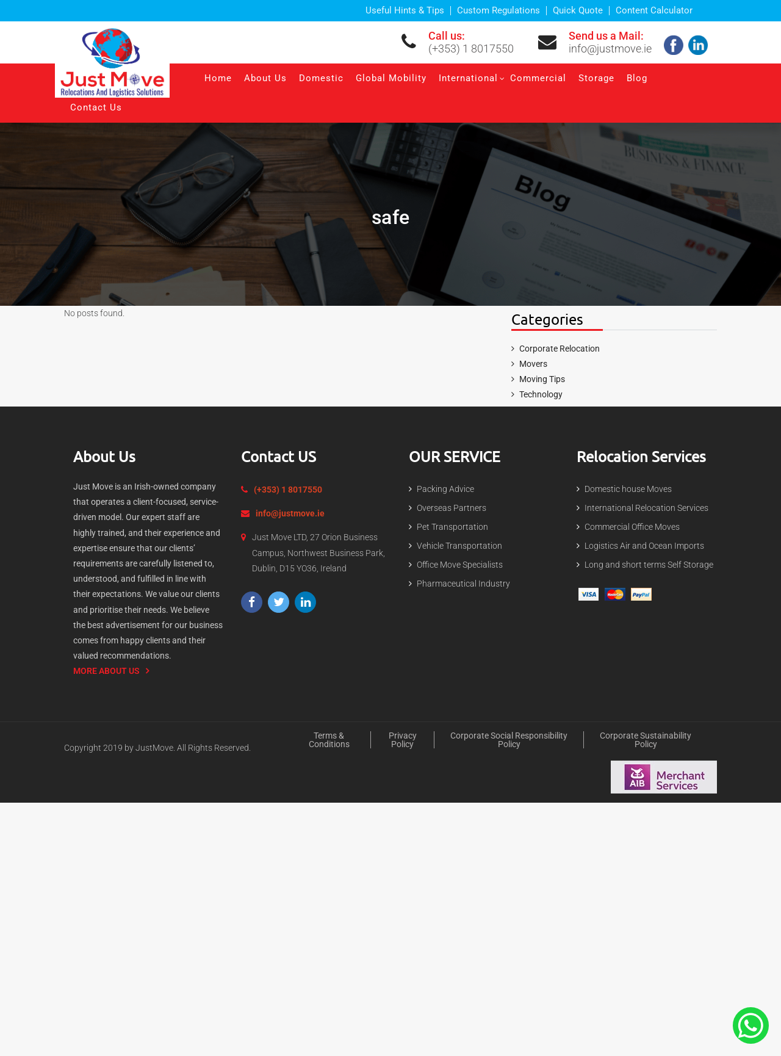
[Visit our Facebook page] (251, 602)
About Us (265, 78)
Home (218, 78)
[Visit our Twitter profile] (278, 602)
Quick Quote (578, 10)
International (468, 78)
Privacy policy (403, 740)
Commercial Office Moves (632, 527)
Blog (637, 78)
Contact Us (96, 107)
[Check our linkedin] (699, 44)
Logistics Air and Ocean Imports (644, 546)
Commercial (538, 78)
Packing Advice (445, 489)
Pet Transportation (452, 527)
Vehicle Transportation (459, 546)
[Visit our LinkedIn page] (305, 602)
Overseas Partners (451, 508)
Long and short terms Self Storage (649, 565)
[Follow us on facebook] (675, 44)
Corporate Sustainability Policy (645, 740)
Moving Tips (542, 379)
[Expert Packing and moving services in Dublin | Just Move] (112, 61)
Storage (596, 78)
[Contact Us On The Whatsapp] (751, 1025)
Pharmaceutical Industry (463, 583)
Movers (533, 364)
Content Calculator (654, 10)
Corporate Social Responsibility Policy (508, 740)
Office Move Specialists (460, 565)
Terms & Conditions (329, 740)
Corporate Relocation (559, 348)
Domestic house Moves (628, 489)
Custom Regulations (498, 10)
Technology (541, 394)
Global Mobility (391, 78)
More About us (106, 671)
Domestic (321, 78)
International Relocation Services (646, 508)
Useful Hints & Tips (404, 10)
